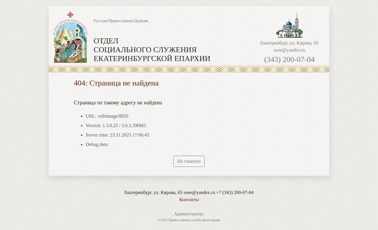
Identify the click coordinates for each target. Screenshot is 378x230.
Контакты (189, 199)
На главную (189, 161)
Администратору (189, 214)
